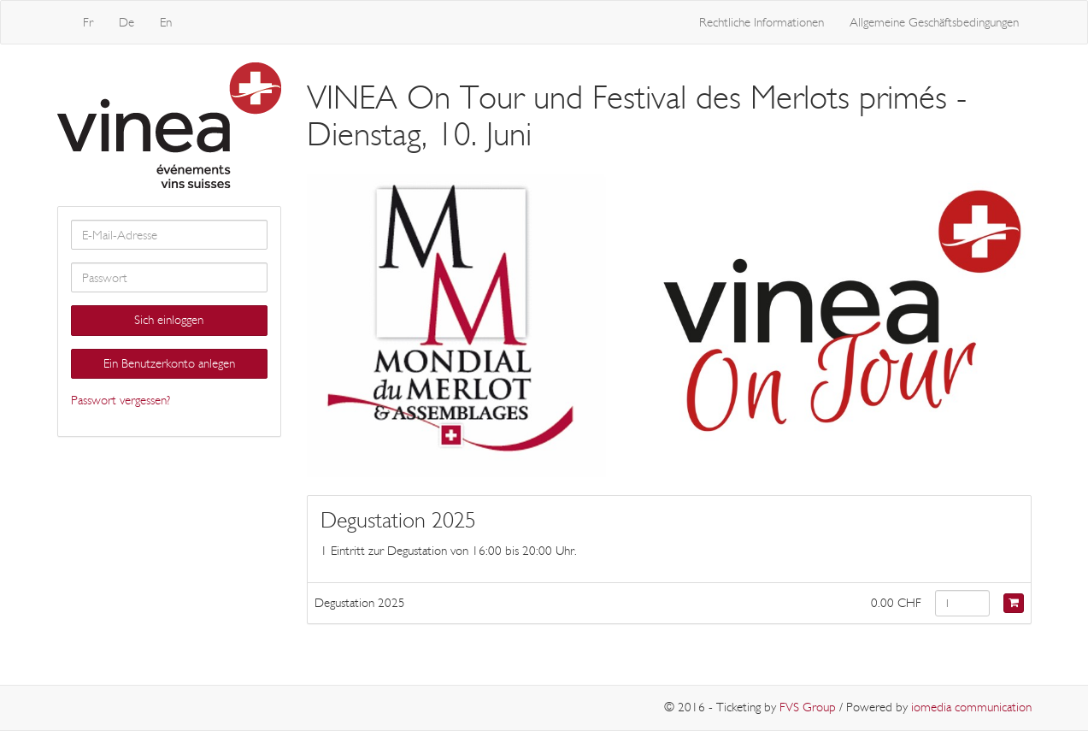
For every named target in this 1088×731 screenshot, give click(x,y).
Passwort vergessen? (120, 400)
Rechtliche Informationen (761, 22)
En (166, 22)
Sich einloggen (168, 319)
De (126, 22)
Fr (88, 22)
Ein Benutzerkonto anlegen (169, 363)
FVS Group (807, 707)
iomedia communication (971, 707)
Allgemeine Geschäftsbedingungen (934, 22)
